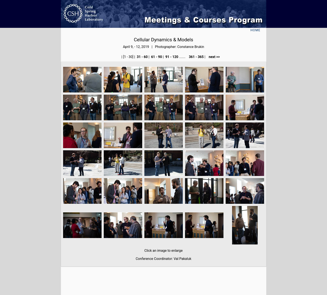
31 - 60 (142, 57)
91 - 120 (171, 57)
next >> (213, 57)
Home (255, 30)
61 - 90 (156, 57)
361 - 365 (196, 57)
